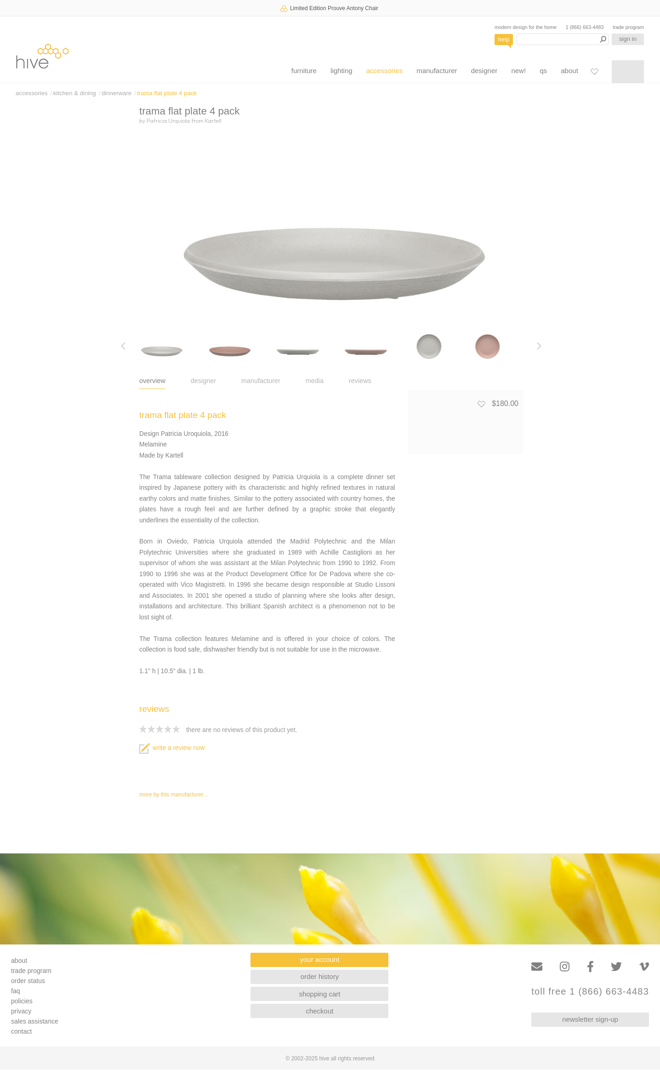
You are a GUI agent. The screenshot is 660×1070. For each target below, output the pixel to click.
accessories (384, 70)
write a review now (172, 747)
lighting (341, 70)
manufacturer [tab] (260, 380)
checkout (319, 1011)
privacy (21, 1011)
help (504, 39)
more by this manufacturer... (173, 794)
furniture (304, 70)
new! (518, 70)
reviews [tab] (360, 380)
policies (22, 1001)
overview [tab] (152, 380)
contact (21, 1031)
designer (484, 70)
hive (42, 56)
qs (543, 70)
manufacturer (436, 70)
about (569, 70)
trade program (628, 27)
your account (320, 959)
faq (15, 991)
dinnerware (116, 93)
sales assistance (34, 1021)
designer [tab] (203, 380)
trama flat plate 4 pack (167, 93)
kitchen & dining (74, 93)
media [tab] (315, 380)
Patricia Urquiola (168, 120)
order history (320, 976)
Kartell (213, 120)
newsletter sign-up (590, 1019)
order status (28, 980)
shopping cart (319, 994)
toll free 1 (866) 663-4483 (590, 991)
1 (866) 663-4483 (585, 27)
